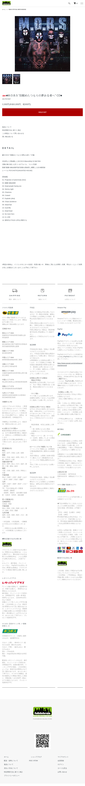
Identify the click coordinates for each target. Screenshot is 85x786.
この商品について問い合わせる (13, 133)
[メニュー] (81, 3)
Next (68, 43)
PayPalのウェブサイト (71, 356)
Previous (16, 43)
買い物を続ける (7, 136)
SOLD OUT (42, 112)
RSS (30, 760)
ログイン (59, 764)
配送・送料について (9, 760)
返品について (7, 127)
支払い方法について (9, 768)
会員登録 (59, 760)
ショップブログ (34, 757)
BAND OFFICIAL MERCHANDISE (19, 9)
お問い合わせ (60, 772)
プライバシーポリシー (10, 776)
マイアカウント (61, 757)
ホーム (4, 9)
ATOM (35, 760)
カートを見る (60, 768)
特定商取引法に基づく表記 (11, 130)
